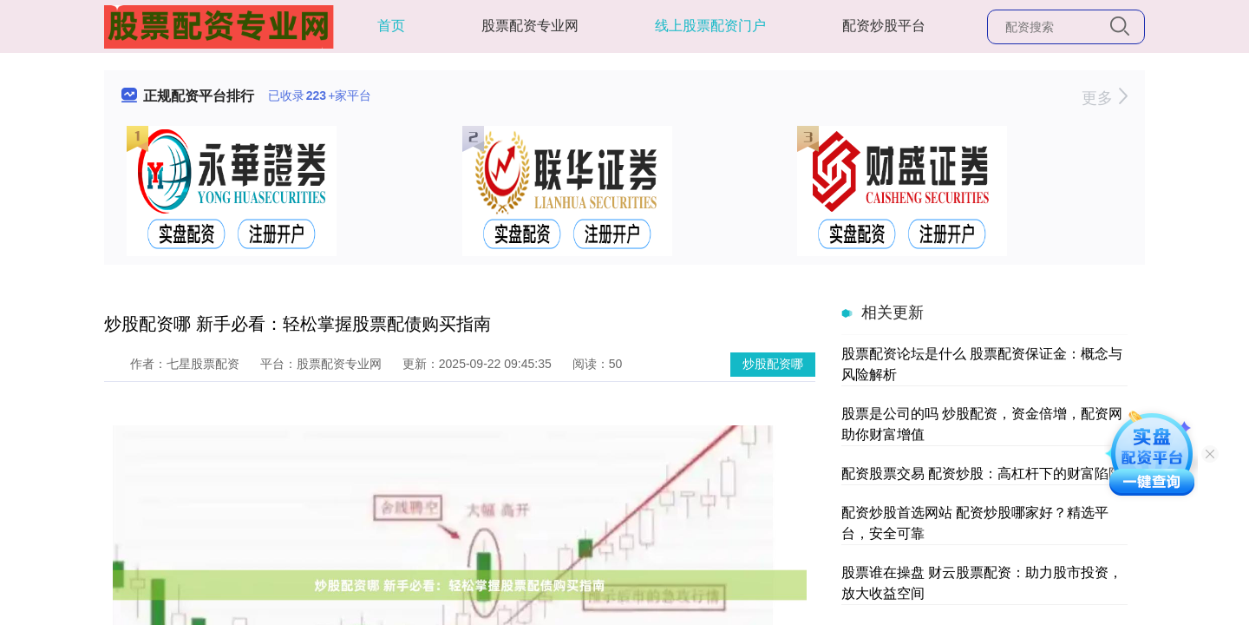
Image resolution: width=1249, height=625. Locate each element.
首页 (391, 25)
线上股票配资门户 (710, 25)
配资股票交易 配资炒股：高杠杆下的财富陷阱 (981, 473)
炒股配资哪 (772, 364)
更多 (1105, 98)
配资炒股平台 (883, 25)
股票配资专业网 (530, 25)
